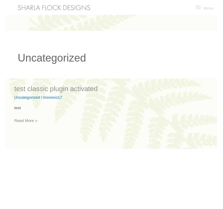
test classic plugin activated (56, 89)
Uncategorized (27, 97)
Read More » (25, 120)
